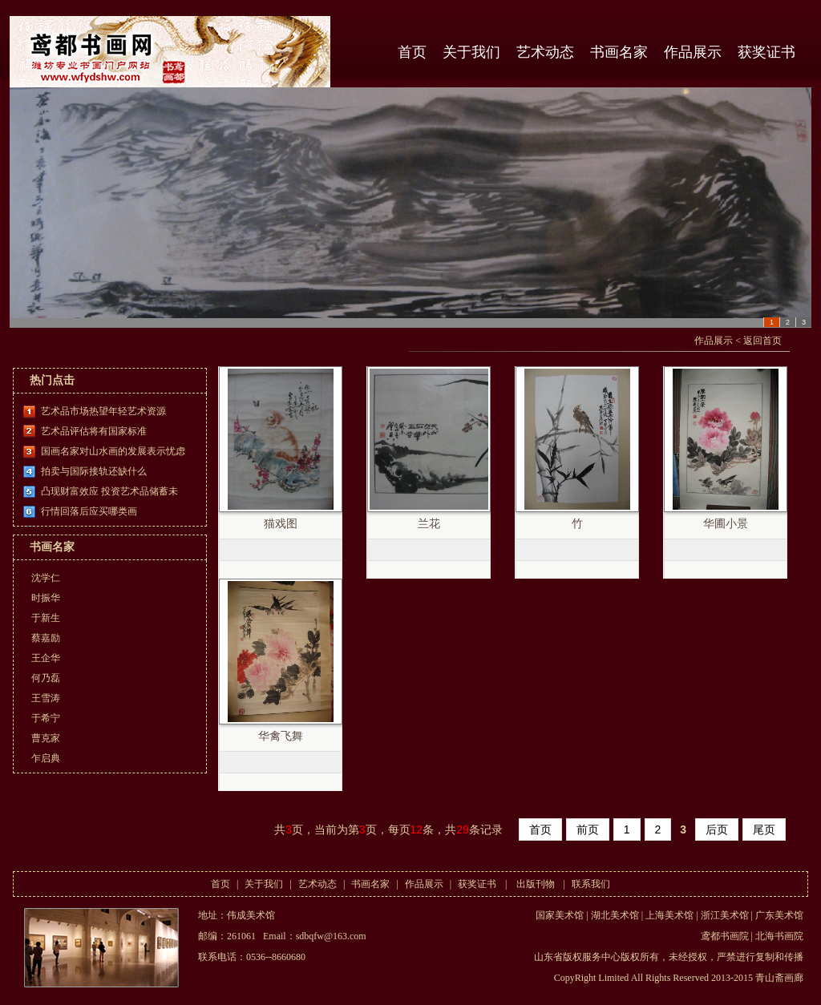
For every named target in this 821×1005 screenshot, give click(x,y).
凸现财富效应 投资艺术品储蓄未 (109, 491)
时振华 (45, 597)
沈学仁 (45, 577)
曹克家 (45, 738)
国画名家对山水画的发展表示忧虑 (113, 451)
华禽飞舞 (280, 736)
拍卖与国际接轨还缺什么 (94, 471)
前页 (587, 829)
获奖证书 (766, 52)
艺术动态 (545, 52)
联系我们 (591, 884)
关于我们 (471, 52)
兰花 (429, 524)
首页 (412, 52)
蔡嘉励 (45, 638)
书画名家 (619, 52)
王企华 (45, 658)
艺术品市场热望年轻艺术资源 (103, 411)
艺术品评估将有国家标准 (94, 431)
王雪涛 (45, 698)
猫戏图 (280, 524)
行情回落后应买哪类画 (89, 511)
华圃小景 (725, 524)
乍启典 (45, 758)
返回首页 (762, 340)
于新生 (45, 618)
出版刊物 (535, 884)
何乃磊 (45, 678)
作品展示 (693, 52)
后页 (717, 829)
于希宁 (45, 718)
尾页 (764, 829)
